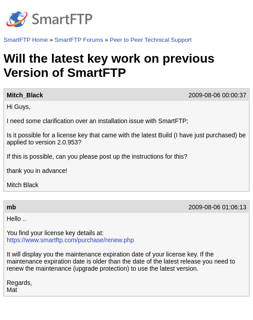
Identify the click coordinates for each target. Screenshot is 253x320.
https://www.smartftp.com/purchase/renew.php (70, 240)
